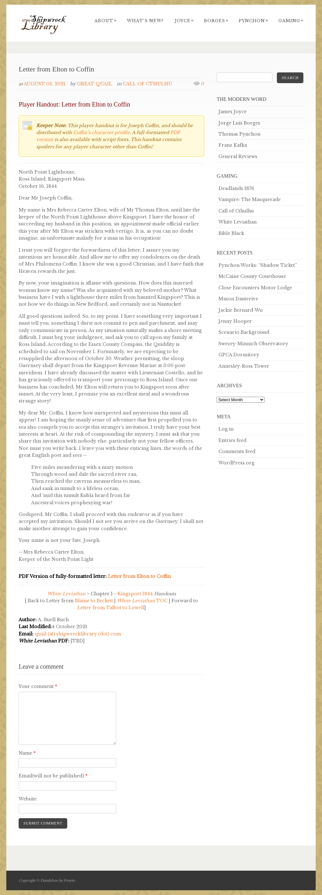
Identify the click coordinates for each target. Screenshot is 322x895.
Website (28, 799)
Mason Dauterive (238, 299)
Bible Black (231, 233)
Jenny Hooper (235, 321)
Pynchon (253, 20)
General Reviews (237, 156)
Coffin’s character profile (101, 132)
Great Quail (94, 84)
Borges (216, 20)
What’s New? (145, 20)
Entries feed (232, 440)
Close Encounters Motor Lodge (255, 288)
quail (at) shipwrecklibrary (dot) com (78, 634)
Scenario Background (243, 332)
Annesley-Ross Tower (243, 366)
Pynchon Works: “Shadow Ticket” (257, 265)
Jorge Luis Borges (239, 123)
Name (27, 753)
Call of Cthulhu (147, 84)
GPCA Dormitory (238, 355)
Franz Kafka (232, 145)
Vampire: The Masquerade (249, 199)
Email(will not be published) (53, 776)
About (105, 20)
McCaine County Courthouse (252, 276)
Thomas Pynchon (239, 134)
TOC (142, 601)
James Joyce (232, 111)
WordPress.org (236, 463)
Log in (226, 429)
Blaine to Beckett (94, 601)
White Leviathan (237, 222)
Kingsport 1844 (135, 594)
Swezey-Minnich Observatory (253, 343)
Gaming (291, 20)
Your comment (38, 686)
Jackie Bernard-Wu (240, 310)
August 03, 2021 (44, 84)
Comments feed (236, 451)
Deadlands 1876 (236, 188)
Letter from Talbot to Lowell (110, 607)
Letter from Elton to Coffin (139, 576)
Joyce (184, 20)
